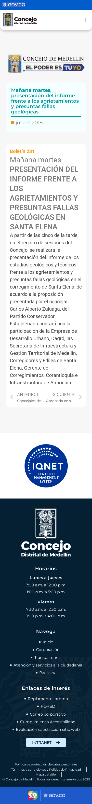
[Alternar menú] (84, 20)
